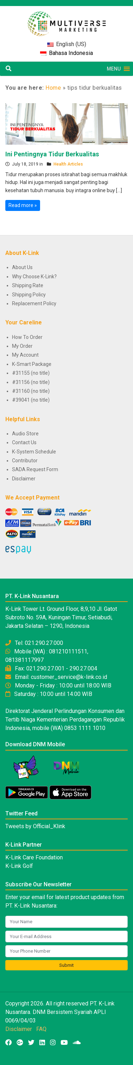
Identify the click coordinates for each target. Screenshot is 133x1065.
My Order (22, 346)
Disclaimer (23, 478)
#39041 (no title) (31, 400)
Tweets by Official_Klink (35, 826)
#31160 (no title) (31, 391)
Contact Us (24, 442)
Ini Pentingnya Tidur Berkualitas (52, 154)
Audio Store (25, 433)
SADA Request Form (35, 469)
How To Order (27, 337)
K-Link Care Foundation (34, 857)
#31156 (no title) (31, 382)
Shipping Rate (27, 285)
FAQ (41, 1029)
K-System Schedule (34, 452)
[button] (114, 69)
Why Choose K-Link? (34, 276)
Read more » (23, 205)
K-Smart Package (31, 364)
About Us (22, 267)
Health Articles (68, 164)
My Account (25, 355)
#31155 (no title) (31, 373)
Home (53, 87)
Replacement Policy (34, 303)
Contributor (25, 460)
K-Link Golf (19, 866)
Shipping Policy (29, 294)
